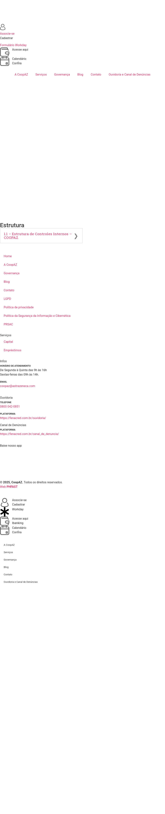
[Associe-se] (4, 502)
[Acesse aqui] (4, 521)
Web (9, 486)
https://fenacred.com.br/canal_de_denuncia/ (29, 434)
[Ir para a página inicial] (82, 11)
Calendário (19, 528)
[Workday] (4, 511)
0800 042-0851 (10, 406)
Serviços (41, 74)
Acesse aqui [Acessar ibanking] (20, 49)
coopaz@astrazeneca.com (17, 386)
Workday (18, 509)
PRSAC (8, 324)
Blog (80, 74)
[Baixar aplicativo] (82, 462)
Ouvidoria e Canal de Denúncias (130, 74)
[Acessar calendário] (4, 61)
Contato (96, 74)
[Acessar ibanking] (4, 52)
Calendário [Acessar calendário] (19, 59)
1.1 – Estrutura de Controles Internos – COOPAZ (38, 235)
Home (8, 256)
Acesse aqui (20, 518)
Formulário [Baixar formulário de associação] (7, 45)
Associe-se (19, 500)
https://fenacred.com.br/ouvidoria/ (23, 418)
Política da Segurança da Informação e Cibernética (37, 316)
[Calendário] (4, 530)
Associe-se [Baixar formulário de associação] (7, 33)
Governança (62, 74)
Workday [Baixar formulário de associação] (21, 45)
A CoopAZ (21, 74)
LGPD (7, 299)
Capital (8, 341)
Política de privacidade (19, 307)
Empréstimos (12, 350)
